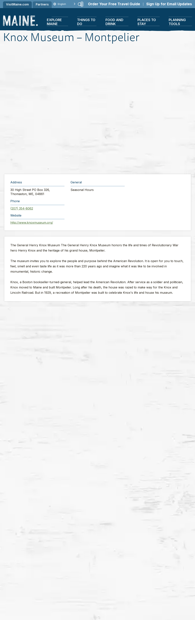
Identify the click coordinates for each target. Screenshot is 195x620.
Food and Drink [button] (114, 22)
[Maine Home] (20, 20)
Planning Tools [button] (177, 22)
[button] (98, 109)
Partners (42, 4)
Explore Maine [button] (54, 22)
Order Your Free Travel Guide (114, 4)
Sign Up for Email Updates (169, 4)
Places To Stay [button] (146, 22)
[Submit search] (80, 4)
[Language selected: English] (62, 4)
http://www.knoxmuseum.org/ (31, 222)
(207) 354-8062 (21, 208)
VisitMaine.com (17, 4)
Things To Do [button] (86, 22)
